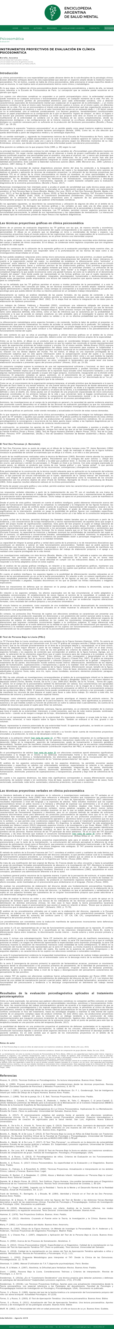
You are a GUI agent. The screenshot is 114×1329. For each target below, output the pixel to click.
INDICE (26, 28)
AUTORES (38, 28)
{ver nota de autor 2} (45, 753)
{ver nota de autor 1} (42, 738)
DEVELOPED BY (99, 1327)
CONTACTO (94, 28)
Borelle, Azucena (9, 58)
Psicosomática (12, 39)
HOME (15, 28)
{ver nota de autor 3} (83, 834)
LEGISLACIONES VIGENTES (73, 28)
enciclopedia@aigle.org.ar (82, 1327)
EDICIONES (52, 28)
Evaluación (5, 42)
